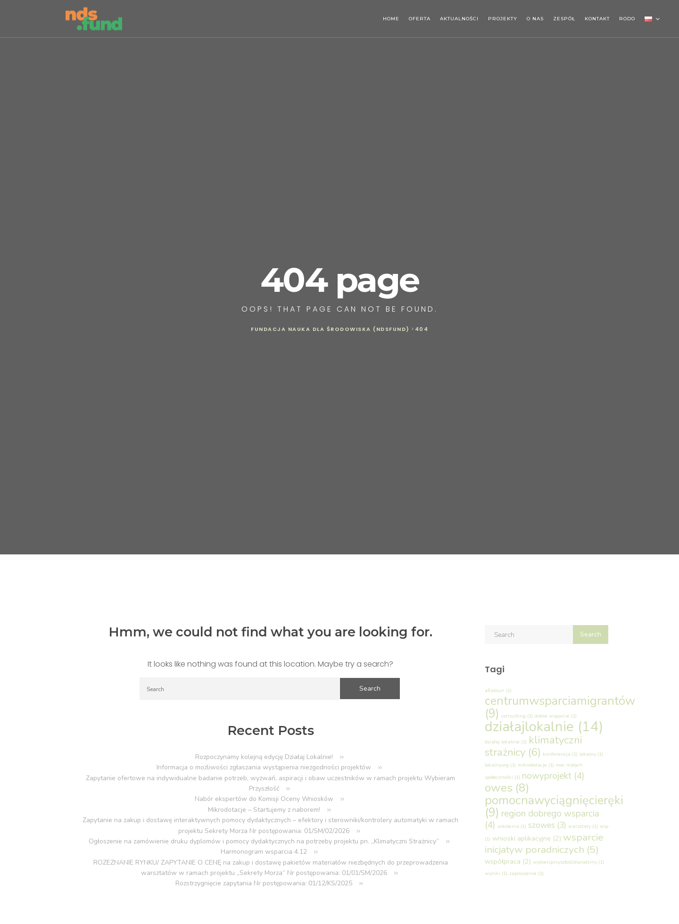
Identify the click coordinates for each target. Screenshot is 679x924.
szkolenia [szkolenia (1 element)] (511, 826)
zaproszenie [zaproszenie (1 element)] (526, 873)
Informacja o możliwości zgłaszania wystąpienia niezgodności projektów (264, 767)
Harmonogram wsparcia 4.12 (264, 851)
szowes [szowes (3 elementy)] (547, 825)
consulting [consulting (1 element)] (517, 715)
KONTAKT (597, 19)
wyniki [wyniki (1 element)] (496, 873)
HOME (391, 19)
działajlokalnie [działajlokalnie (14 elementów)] (544, 726)
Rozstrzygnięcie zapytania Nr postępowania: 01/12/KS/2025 (263, 883)
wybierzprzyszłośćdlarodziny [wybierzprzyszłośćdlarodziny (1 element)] (568, 862)
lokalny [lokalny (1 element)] (591, 754)
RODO (627, 19)
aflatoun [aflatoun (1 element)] (498, 690)
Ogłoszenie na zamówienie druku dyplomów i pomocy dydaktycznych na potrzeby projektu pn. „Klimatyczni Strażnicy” (264, 841)
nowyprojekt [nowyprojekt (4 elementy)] (553, 776)
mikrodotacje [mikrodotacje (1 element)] (536, 764)
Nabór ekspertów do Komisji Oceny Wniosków (264, 798)
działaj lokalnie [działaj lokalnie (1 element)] (506, 741)
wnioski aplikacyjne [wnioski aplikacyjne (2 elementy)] (526, 838)
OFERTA (420, 19)
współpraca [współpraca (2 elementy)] (508, 861)
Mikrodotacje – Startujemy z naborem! (264, 809)
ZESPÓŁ (564, 19)
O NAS (535, 19)
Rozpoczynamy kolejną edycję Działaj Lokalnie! (264, 756)
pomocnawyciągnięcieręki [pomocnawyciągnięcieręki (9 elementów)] (554, 806)
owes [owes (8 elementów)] (507, 788)
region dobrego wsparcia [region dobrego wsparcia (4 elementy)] (542, 819)
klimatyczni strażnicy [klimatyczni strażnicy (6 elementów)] (533, 746)
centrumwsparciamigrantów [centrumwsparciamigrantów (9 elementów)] (560, 707)
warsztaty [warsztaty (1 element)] (583, 826)
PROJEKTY (502, 19)
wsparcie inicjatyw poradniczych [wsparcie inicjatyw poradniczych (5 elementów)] (544, 843)
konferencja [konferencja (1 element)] (560, 754)
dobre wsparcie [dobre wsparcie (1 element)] (556, 715)
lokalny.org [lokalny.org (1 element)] (500, 764)
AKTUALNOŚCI (459, 19)
